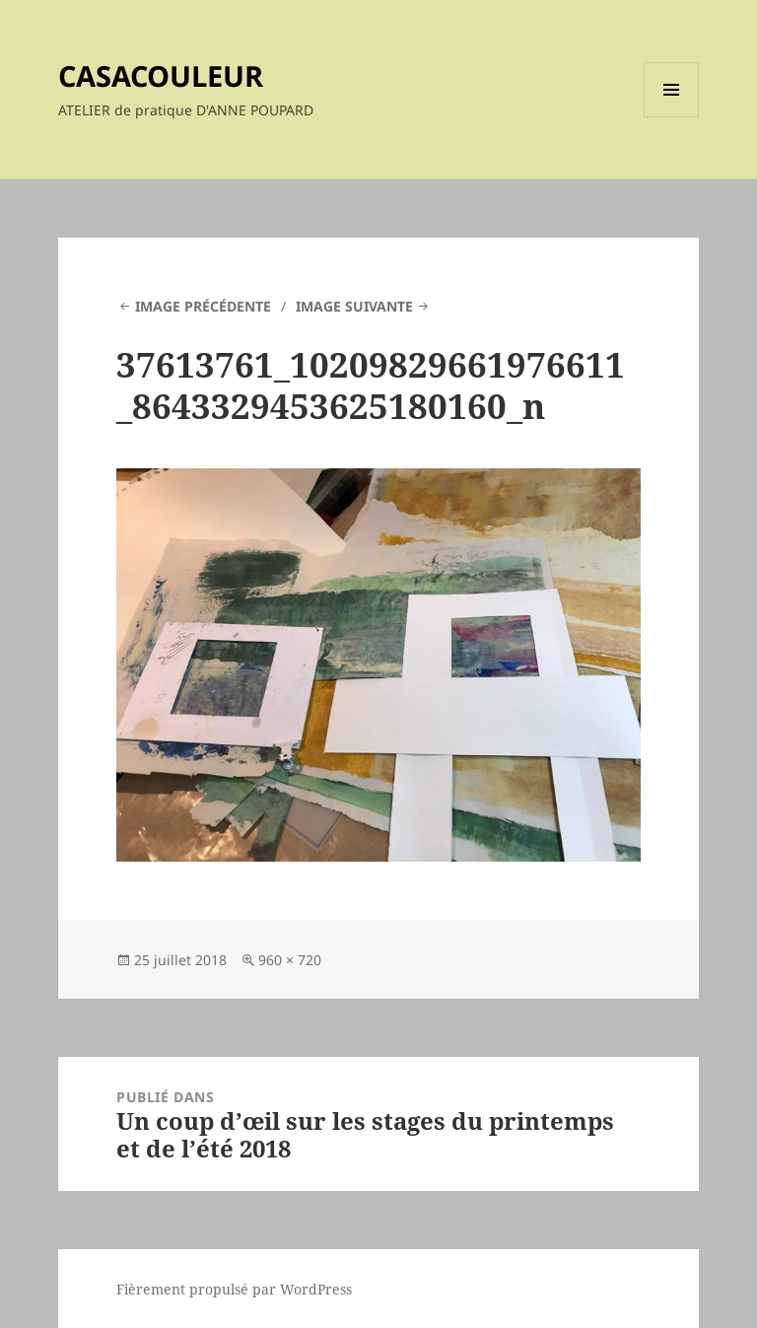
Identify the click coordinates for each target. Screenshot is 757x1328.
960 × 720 (289, 959)
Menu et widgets (672, 116)
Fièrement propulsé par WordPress (234, 1289)
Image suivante (354, 306)
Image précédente (203, 306)
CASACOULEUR (160, 75)
